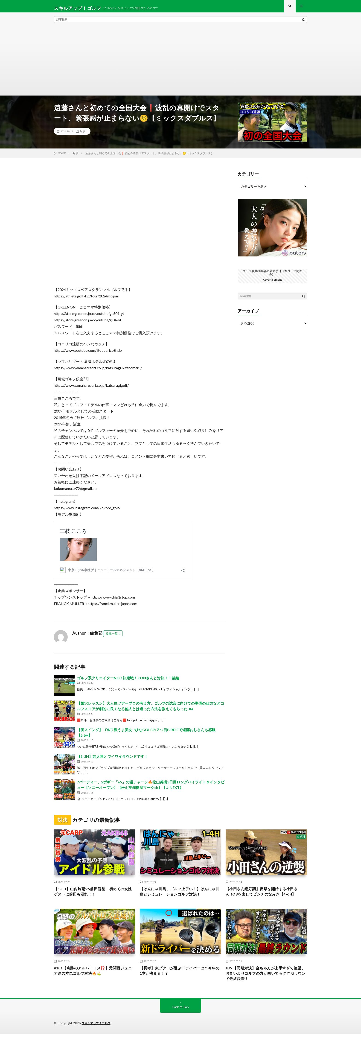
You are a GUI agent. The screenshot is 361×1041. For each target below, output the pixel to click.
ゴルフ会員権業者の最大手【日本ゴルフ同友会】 (272, 276)
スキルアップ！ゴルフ (97, 1030)
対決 (82, 135)
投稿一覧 (112, 637)
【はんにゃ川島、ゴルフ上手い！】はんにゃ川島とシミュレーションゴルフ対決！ (180, 896)
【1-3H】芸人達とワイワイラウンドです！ (112, 760)
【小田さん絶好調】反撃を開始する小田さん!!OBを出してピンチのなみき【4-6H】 (266, 896)
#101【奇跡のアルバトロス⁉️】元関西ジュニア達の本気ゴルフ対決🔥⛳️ (93, 976)
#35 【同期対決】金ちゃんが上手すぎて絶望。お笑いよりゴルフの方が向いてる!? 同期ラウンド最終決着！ (266, 980)
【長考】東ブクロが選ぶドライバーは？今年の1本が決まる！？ (180, 976)
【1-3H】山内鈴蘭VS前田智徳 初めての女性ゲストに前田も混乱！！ (93, 896)
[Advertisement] (180, 64)
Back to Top (180, 1014)
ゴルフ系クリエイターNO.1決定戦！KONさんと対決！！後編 (128, 681)
